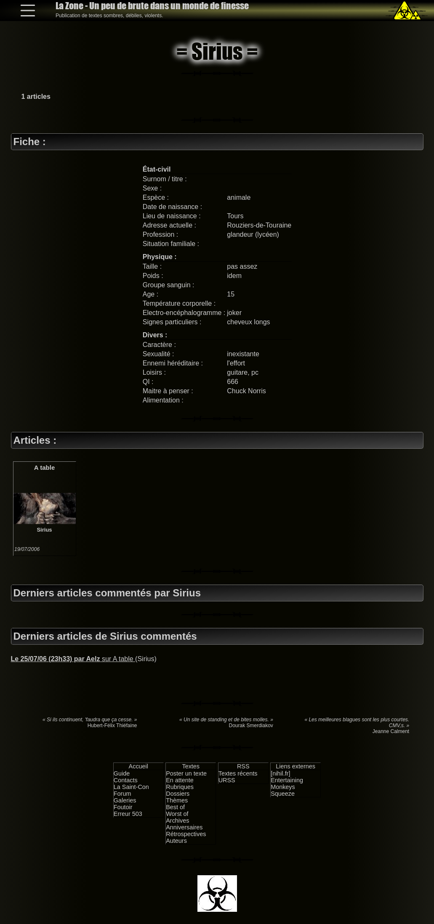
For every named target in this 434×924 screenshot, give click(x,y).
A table (44, 467)
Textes (191, 766)
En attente (180, 780)
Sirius (44, 530)
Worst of (177, 813)
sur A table (73, 658)
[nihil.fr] (280, 773)
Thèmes (177, 800)
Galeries (125, 800)
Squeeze (283, 793)
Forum (122, 793)
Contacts (126, 780)
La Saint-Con (131, 787)
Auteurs (176, 840)
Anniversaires (184, 827)
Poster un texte (186, 773)
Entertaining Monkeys (287, 783)
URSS (226, 780)
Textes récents (238, 773)
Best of (175, 807)
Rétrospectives (186, 834)
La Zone (152, 5)
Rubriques (180, 787)
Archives (177, 820)
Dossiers (177, 793)
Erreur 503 (128, 813)
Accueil (138, 766)
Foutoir (123, 807)
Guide (122, 773)
